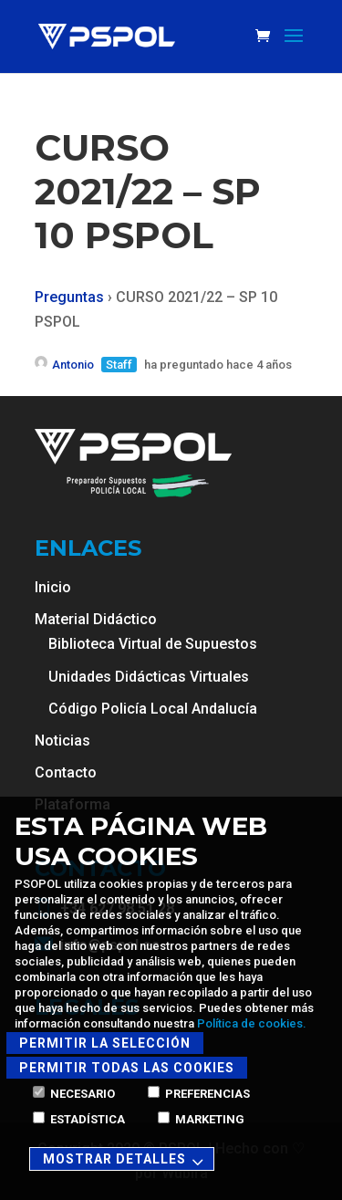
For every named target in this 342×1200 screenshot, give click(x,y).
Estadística (79, 1119)
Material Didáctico (96, 619)
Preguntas (69, 297)
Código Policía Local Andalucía (152, 708)
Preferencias (199, 1094)
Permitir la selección (105, 1043)
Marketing (201, 1119)
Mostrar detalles (126, 1160)
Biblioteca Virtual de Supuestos (152, 643)
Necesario (74, 1094)
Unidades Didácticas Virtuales (148, 676)
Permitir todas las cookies (126, 1067)
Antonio (64, 364)
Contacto (66, 772)
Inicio (53, 587)
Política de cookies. (251, 1023)
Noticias (62, 740)
